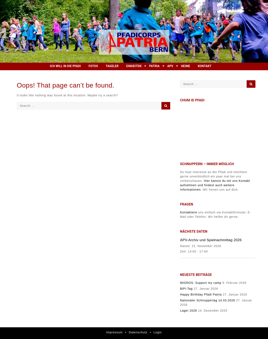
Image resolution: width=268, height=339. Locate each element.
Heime (185, 66)
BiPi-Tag (186, 288)
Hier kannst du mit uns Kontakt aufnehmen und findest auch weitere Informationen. (215, 185)
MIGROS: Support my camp (200, 282)
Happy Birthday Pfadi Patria (201, 294)
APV (170, 66)
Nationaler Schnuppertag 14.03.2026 (207, 300)
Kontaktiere (188, 212)
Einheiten (134, 66)
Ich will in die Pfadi (65, 66)
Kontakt (204, 66)
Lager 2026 (188, 310)
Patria (154, 66)
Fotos (93, 66)
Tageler (112, 66)
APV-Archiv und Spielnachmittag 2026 (211, 240)
